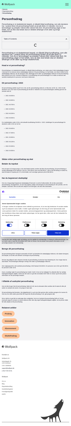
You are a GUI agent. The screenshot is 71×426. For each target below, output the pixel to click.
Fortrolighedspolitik (7, 391)
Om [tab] (59, 197)
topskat (32, 168)
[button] (66, 39)
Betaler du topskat (10, 164)
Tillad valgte (35, 233)
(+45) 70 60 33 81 (7, 371)
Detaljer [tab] (35, 197)
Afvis (13, 233)
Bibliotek (5, 9)
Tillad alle (58, 233)
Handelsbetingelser (7, 389)
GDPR (4, 394)
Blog (3, 384)
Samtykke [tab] (12, 197)
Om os (4, 381)
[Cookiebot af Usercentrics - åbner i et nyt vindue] (61, 191)
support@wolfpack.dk (8, 368)
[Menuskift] (67, 4)
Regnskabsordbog (8, 11)
